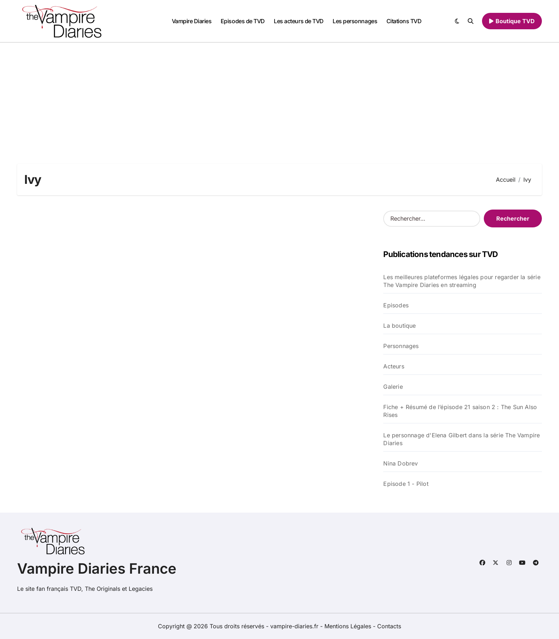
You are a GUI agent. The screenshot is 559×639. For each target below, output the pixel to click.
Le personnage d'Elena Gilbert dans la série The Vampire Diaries (461, 439)
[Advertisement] (279, 96)
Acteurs (393, 366)
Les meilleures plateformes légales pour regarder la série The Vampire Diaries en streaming (461, 280)
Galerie (392, 386)
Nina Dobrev (400, 463)
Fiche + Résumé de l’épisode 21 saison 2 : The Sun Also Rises (460, 410)
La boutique (399, 325)
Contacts (389, 626)
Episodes (396, 305)
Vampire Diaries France (96, 568)
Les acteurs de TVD (298, 21)
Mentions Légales (348, 626)
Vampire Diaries (192, 21)
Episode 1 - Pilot (405, 483)
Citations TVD (404, 21)
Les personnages (355, 21)
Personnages (401, 345)
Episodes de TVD (243, 21)
